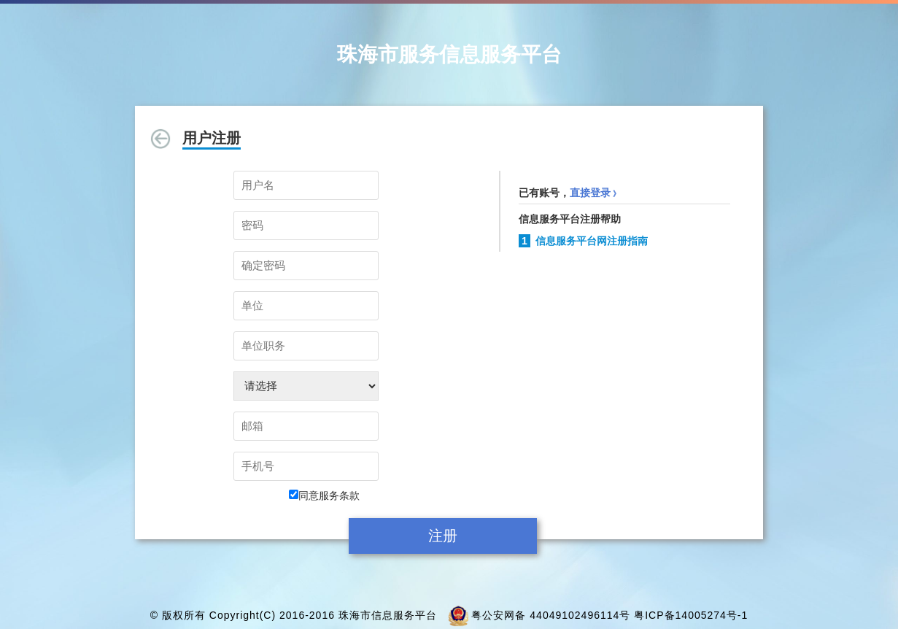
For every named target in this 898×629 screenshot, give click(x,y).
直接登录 (595, 192)
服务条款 (339, 495)
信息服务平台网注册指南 (591, 241)
